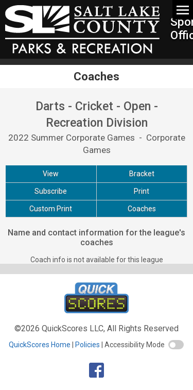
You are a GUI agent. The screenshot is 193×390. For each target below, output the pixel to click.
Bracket (141, 173)
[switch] (176, 344)
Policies (87, 345)
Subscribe (50, 191)
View (51, 173)
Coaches (142, 209)
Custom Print (50, 209)
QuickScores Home (40, 345)
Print (141, 191)
